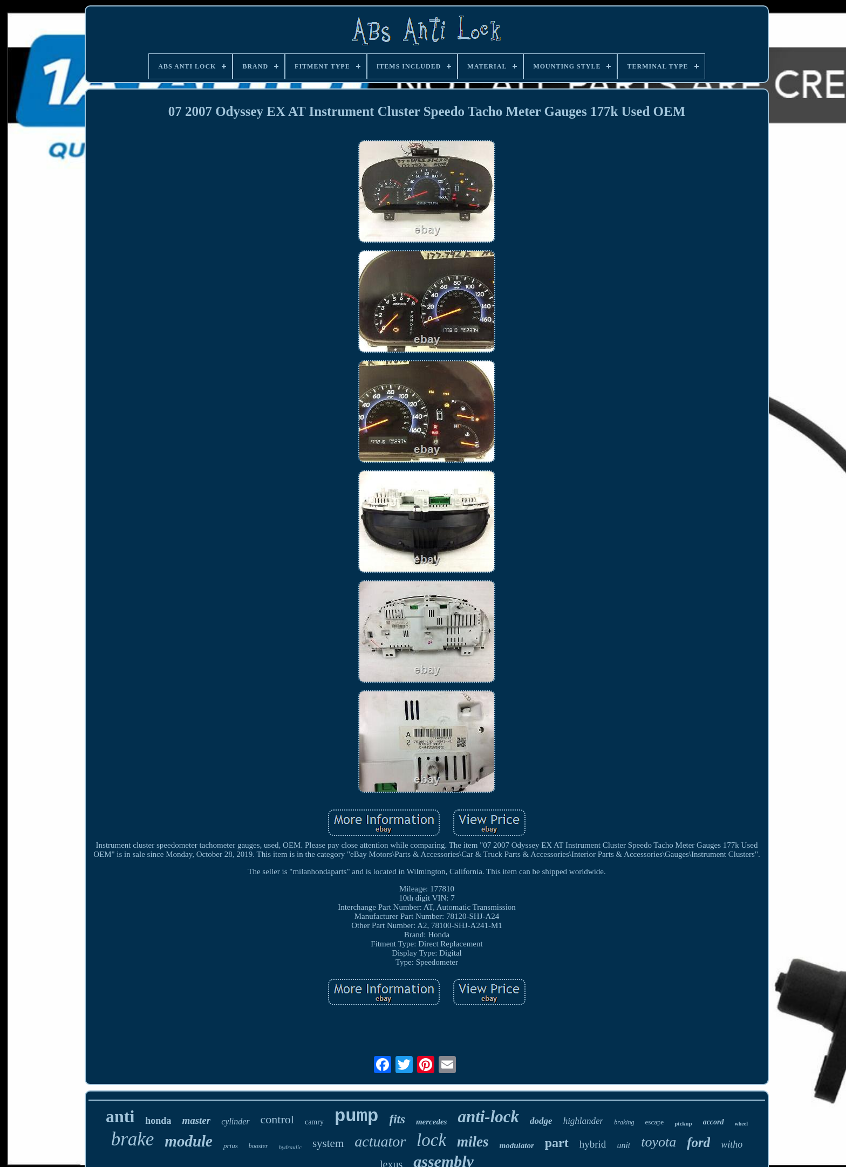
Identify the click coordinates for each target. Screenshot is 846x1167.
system (328, 1143)
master (196, 1120)
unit (623, 1145)
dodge (541, 1121)
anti (120, 1116)
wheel (741, 1124)
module (189, 1141)
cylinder (235, 1121)
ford (698, 1142)
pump (357, 1116)
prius (230, 1146)
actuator (380, 1141)
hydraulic (290, 1147)
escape (654, 1122)
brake (132, 1139)
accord (713, 1122)
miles (473, 1142)
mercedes (431, 1121)
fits (397, 1119)
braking (624, 1122)
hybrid (592, 1144)
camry (314, 1122)
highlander (583, 1121)
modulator (517, 1145)
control (277, 1119)
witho (731, 1144)
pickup (683, 1123)
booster (258, 1146)
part (557, 1143)
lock (431, 1140)
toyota (658, 1142)
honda (158, 1120)
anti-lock (488, 1116)
